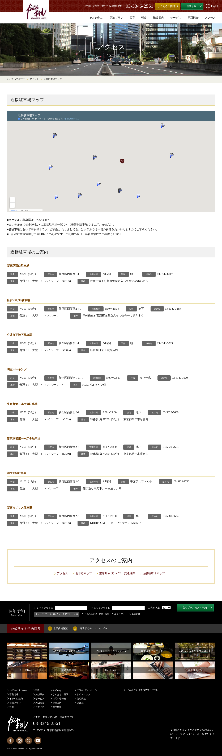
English (80, 702)
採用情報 (57, 707)
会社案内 (57, 702)
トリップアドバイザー (185, 734)
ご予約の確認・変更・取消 (96, 614)
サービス (39, 698)
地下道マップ (83, 573)
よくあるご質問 (60, 694)
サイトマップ (83, 694)
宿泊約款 (81, 698)
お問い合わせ (59, 698)
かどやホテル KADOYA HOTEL (141, 690)
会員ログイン (120, 614)
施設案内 (39, 694)
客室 (11, 707)
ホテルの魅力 (16, 698)
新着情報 (13, 694)
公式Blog (57, 690)
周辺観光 (39, 702)
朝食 (37, 690)
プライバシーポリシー (88, 690)
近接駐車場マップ (154, 573)
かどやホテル (197, 730)
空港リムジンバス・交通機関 (117, 573)
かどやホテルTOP (16, 79)
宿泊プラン (15, 702)
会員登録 (136, 614)
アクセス (34, 79)
